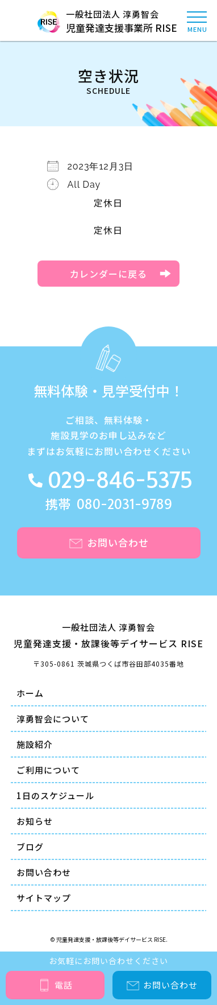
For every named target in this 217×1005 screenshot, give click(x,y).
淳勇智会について (52, 719)
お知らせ (34, 821)
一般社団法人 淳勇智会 (108, 21)
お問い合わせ (43, 872)
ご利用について (48, 770)
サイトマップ (43, 898)
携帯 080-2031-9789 (108, 505)
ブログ (30, 847)
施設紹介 (34, 744)
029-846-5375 (120, 481)
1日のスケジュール (55, 795)
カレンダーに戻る (108, 273)
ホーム (30, 693)
